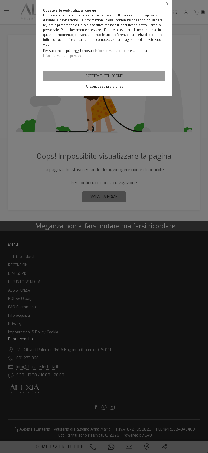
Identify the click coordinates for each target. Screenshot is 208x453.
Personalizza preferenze (104, 86)
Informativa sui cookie (112, 51)
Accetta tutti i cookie (104, 76)
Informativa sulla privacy (62, 56)
